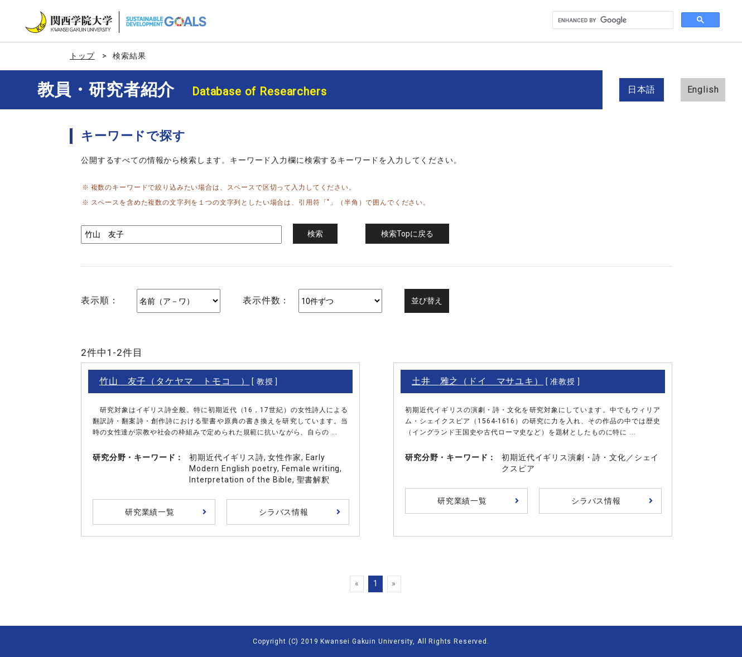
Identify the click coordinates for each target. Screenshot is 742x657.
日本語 (642, 89)
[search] (612, 20)
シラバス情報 (284, 512)
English (703, 89)
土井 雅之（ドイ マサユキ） (477, 381)
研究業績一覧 (150, 512)
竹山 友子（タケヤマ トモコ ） (174, 381)
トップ (82, 55)
